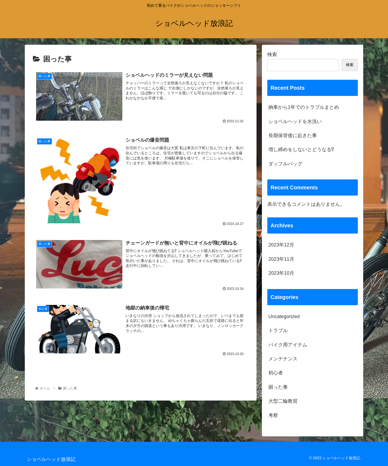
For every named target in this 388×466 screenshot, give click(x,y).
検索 (272, 54)
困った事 (278, 387)
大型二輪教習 (282, 401)
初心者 (275, 372)
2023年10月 (281, 273)
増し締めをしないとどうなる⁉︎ (301, 149)
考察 (273, 415)
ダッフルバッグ (285, 163)
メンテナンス (282, 358)
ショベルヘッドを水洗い (295, 121)
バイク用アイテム (287, 344)
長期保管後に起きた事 (292, 135)
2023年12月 (281, 245)
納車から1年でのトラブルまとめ (303, 107)
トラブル (278, 330)
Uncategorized (284, 316)
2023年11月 (281, 259)
